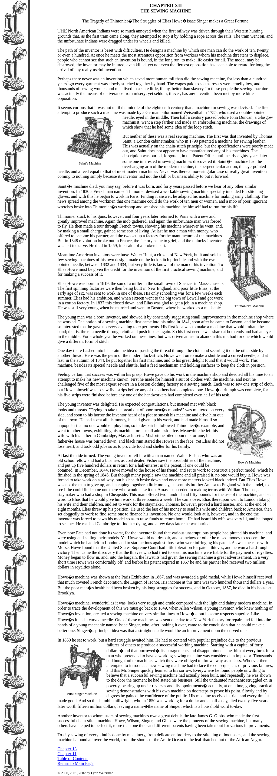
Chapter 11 (67, 753)
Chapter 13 (67, 749)
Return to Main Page (76, 763)
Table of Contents (73, 758)
